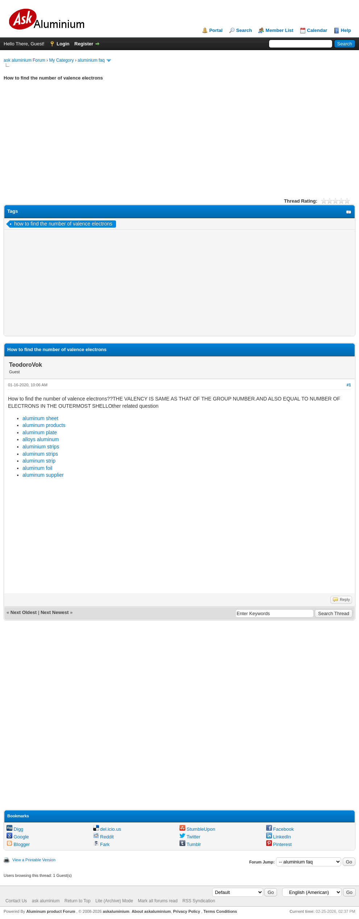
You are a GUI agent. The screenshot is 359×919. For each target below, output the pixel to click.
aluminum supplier (43, 475)
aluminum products (43, 425)
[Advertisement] (179, 145)
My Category (61, 60)
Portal (216, 30)
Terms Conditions (220, 911)
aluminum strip (38, 461)
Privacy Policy (186, 911)
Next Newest (55, 612)
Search (244, 30)
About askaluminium (151, 911)
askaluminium (116, 911)
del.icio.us (107, 829)
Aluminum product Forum (51, 911)
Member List (279, 30)
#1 (349, 385)
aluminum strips (40, 454)
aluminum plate (39, 432)
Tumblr (190, 844)
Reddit (103, 836)
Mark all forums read (157, 900)
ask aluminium (46, 900)
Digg (15, 829)
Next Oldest (24, 612)
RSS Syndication (198, 900)
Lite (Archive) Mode (114, 900)
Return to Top (78, 900)
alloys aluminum (40, 439)
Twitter (190, 836)
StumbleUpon (197, 829)
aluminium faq (91, 60)
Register (83, 43)
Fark (101, 844)
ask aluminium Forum (24, 60)
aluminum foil (37, 468)
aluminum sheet (40, 418)
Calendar (317, 30)
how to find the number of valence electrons (63, 224)
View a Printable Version (33, 860)
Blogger (18, 844)
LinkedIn (278, 836)
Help (346, 30)
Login (63, 43)
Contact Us (16, 900)
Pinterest (279, 844)
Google (18, 836)
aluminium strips (40, 447)
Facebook (280, 829)
